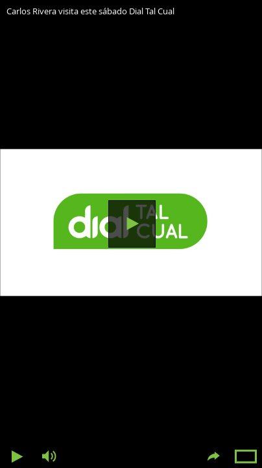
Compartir (213, 456)
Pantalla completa (246, 456)
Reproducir (132, 224)
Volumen (48, 456)
